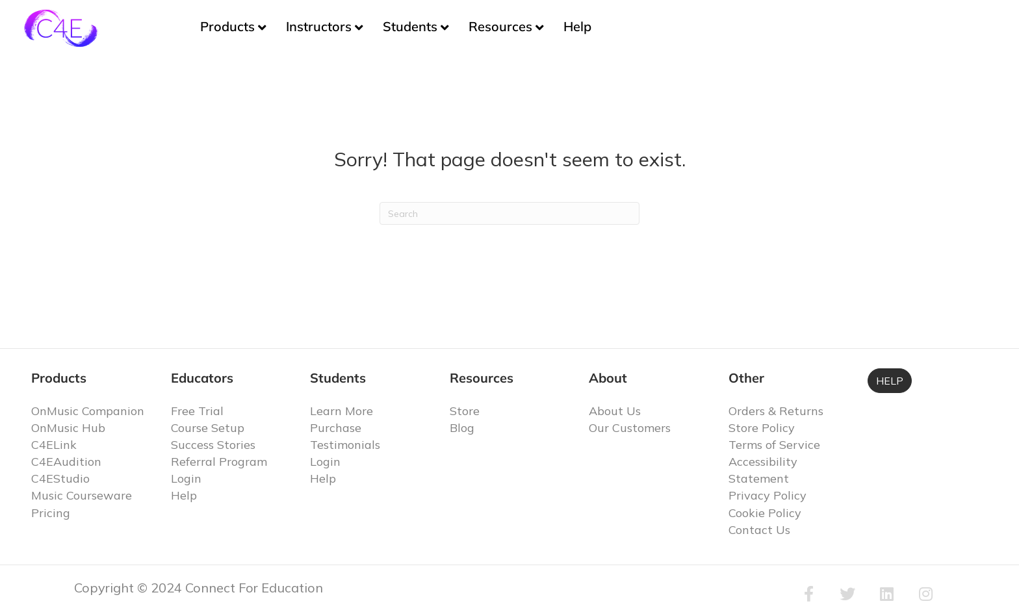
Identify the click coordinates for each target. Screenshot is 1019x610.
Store (465, 410)
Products (227, 26)
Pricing (50, 512)
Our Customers (630, 427)
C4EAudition (66, 461)
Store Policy (762, 427)
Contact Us (759, 529)
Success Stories (213, 444)
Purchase (335, 427)
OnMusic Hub (68, 427)
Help (577, 26)
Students (410, 26)
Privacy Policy (767, 495)
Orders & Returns (776, 410)
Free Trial (197, 410)
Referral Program (219, 461)
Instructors (319, 26)
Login (186, 478)
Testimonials (345, 444)
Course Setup (207, 427)
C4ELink (54, 444)
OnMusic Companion (87, 410)
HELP (889, 380)
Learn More (341, 410)
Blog (462, 427)
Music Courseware (81, 495)
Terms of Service (774, 444)
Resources (500, 26)
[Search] (509, 213)
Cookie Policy (765, 512)
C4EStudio (60, 478)
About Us (615, 410)
